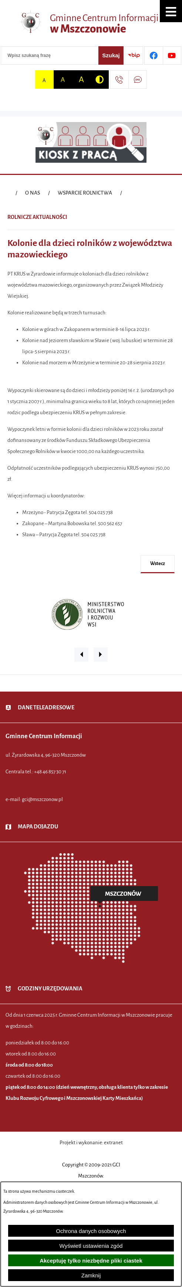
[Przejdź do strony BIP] (134, 55)
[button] (171, 11)
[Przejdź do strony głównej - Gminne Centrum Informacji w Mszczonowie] (91, 24)
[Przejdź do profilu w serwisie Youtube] (172, 55)
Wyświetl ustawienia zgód (91, 1246)
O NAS (32, 193)
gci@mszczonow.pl (42, 799)
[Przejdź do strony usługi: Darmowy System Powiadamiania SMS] (137, 79)
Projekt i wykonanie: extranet (91, 1142)
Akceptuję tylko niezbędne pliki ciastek (91, 1260)
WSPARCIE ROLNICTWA (85, 193)
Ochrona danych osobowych (91, 1231)
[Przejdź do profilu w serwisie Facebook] (153, 55)
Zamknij (91, 1275)
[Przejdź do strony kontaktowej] (119, 79)
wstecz (157, 563)
